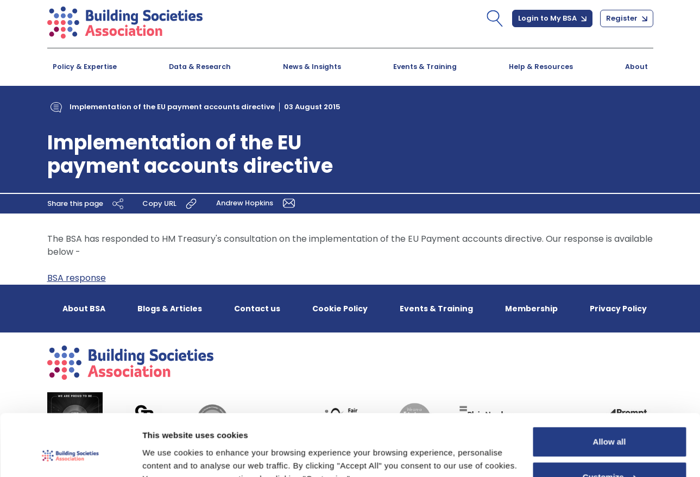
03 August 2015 (312, 107)
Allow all (609, 388)
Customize (610, 424)
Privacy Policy (618, 308)
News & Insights (312, 66)
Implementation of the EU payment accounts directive (172, 107)
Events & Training (425, 66)
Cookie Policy (340, 308)
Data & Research (200, 66)
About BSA (83, 308)
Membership (531, 308)
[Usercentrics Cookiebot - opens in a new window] (70, 456)
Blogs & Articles (169, 308)
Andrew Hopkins (258, 203)
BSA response (76, 278)
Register (626, 18)
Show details (167, 455)
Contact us (257, 308)
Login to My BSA (552, 18)
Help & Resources (541, 66)
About (636, 66)
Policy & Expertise (85, 66)
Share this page (87, 203)
